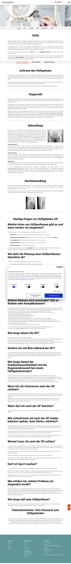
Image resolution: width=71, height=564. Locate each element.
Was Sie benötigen (27, 554)
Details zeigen (57, 291)
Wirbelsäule (44, 28)
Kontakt (9, 547)
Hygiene (25, 557)
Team (9, 545)
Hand (52, 28)
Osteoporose (60, 158)
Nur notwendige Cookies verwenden (35, 296)
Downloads (10, 546)
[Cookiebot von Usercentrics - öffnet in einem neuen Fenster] (57, 267)
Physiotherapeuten (12, 189)
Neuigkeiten (10, 544)
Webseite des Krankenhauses (21, 329)
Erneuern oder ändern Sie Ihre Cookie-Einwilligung (53, 555)
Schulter (31, 28)
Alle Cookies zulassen (54, 295)
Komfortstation (27, 556)
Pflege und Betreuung (28, 555)
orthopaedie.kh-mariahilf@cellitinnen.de (54, 546)
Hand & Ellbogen (27, 549)
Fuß (37, 28)
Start (8, 542)
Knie (25, 28)
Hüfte (19, 28)
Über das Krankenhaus (28, 552)
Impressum (31, 279)
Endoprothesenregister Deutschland (16, 169)
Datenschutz (25, 279)
